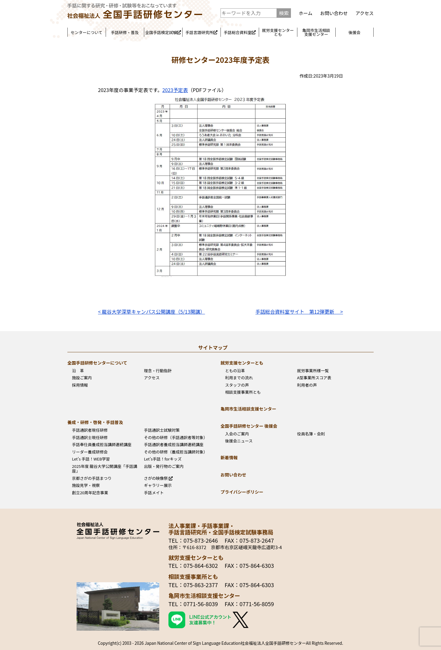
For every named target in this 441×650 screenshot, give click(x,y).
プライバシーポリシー (242, 492)
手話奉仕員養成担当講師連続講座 (101, 444)
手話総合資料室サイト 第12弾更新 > (299, 311)
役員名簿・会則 (311, 433)
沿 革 (78, 370)
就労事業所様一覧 (313, 370)
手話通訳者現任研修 (90, 430)
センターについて (87, 32)
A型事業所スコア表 (314, 377)
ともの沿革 (235, 370)
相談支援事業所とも (243, 392)
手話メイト (154, 492)
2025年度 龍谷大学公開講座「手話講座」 (104, 468)
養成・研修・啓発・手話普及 (95, 422)
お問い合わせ (334, 13)
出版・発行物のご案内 (164, 466)
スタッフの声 (237, 385)
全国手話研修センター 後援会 (249, 426)
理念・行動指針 (158, 370)
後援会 (354, 32)
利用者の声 (307, 385)
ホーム (305, 13)
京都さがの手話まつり (92, 478)
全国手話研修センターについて (97, 363)
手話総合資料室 (239, 32)
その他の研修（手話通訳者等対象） (175, 437)
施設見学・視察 (86, 485)
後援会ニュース (239, 440)
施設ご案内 (82, 377)
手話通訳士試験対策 (162, 430)
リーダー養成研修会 (90, 451)
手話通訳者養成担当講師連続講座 (173, 444)
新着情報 (229, 457)
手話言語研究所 (201, 32)
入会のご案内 (237, 433)
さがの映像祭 (158, 478)
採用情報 (80, 385)
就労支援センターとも (278, 32)
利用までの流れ (239, 377)
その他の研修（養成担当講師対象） (175, 451)
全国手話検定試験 (163, 32)
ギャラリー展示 (158, 485)
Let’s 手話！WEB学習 (91, 459)
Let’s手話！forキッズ (163, 459)
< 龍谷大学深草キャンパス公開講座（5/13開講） (151, 311)
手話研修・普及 (125, 32)
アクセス (365, 13)
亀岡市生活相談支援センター (316, 32)
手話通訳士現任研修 (90, 437)
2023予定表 (175, 90)
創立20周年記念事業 (90, 492)
